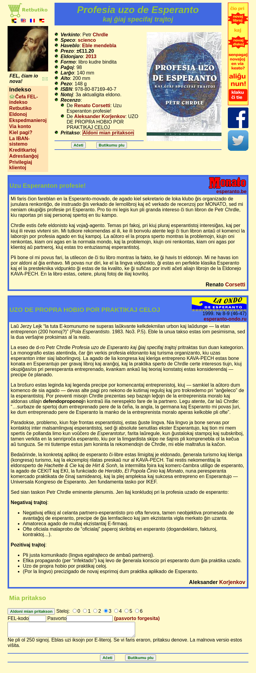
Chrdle (100, 34)
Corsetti (235, 285)
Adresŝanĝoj (23, 156)
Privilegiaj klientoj (20, 165)
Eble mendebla (99, 45)
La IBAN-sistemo (19, 141)
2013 (91, 56)
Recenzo (71, 100)
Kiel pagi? (20, 132)
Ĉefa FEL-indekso (23, 99)
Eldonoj (18, 114)
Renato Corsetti (92, 105)
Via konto (20, 126)
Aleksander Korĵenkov (99, 116)
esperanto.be (231, 191)
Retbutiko (20, 108)
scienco (87, 40)
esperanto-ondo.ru (225, 319)
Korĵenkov (232, 582)
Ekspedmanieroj (28, 120)
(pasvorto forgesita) (137, 618)
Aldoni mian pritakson (108, 132)
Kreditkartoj (22, 150)
